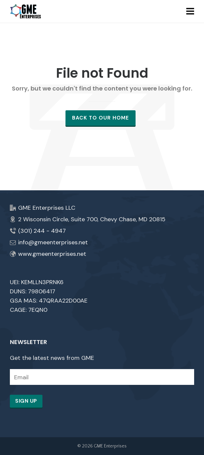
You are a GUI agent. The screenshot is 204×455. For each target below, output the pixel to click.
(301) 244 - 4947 (42, 231)
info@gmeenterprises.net (53, 242)
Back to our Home (100, 118)
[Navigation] (190, 11)
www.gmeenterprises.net (52, 254)
